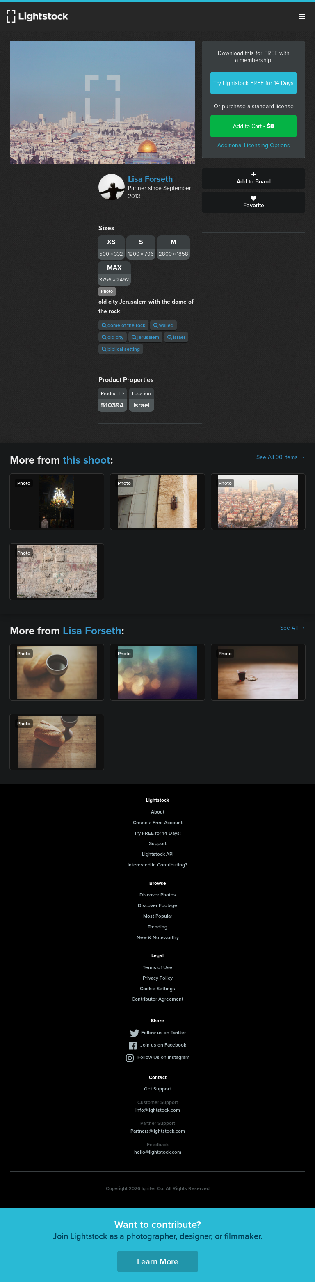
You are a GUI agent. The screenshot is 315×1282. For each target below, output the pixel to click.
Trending (157, 926)
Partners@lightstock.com (157, 1130)
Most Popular (157, 915)
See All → (292, 628)
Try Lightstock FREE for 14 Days (253, 83)
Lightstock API (157, 853)
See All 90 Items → (280, 457)
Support (158, 843)
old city (112, 337)
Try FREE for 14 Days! (157, 833)
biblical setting (121, 348)
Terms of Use (157, 967)
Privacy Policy (158, 977)
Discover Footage (157, 905)
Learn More (157, 1261)
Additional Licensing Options (253, 145)
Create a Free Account (158, 822)
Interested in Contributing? (157, 864)
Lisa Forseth (150, 179)
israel (176, 337)
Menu (301, 16)
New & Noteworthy (158, 937)
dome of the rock (123, 325)
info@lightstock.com (157, 1109)
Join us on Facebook (163, 1044)
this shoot (86, 460)
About (157, 811)
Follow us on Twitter (163, 1032)
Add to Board (253, 178)
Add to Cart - (253, 126)
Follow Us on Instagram (163, 1056)
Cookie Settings (157, 988)
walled (163, 325)
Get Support (157, 1088)
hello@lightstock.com (157, 1151)
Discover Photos (157, 894)
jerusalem (145, 337)
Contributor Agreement (157, 998)
